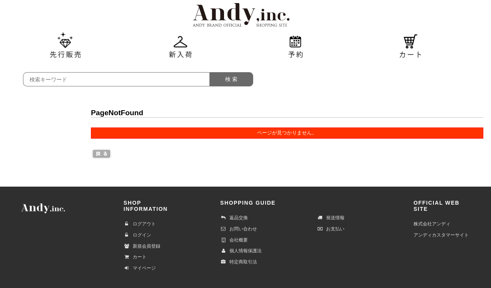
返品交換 (234, 217)
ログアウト (140, 224)
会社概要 (234, 240)
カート (135, 257)
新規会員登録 (142, 246)
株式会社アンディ (432, 224)
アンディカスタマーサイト (441, 235)
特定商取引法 (238, 262)
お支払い (330, 229)
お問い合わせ (238, 229)
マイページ (140, 268)
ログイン (137, 235)
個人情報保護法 (241, 250)
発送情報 (330, 217)
